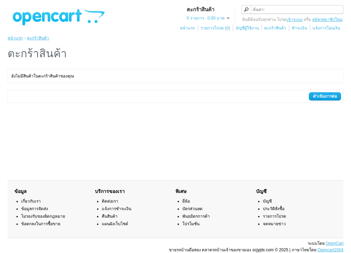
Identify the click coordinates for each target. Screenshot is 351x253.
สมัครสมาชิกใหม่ (327, 19)
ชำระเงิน (299, 28)
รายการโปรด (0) (215, 28)
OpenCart (334, 243)
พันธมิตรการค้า (196, 216)
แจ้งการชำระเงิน (116, 208)
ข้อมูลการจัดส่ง (34, 208)
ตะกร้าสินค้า (275, 28)
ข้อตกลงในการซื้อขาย (40, 223)
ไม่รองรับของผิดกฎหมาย (43, 216)
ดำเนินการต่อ (325, 96)
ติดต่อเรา (110, 201)
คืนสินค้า (110, 216)
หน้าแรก (187, 28)
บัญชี (267, 201)
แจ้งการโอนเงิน (326, 28)
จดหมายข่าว (274, 223)
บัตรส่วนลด (192, 208)
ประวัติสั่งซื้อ (274, 208)
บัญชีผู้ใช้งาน (247, 28)
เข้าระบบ (295, 19)
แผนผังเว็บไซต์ (115, 223)
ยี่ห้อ (186, 201)
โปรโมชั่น (190, 223)
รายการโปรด (274, 216)
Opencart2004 (330, 250)
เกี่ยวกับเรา (31, 201)
